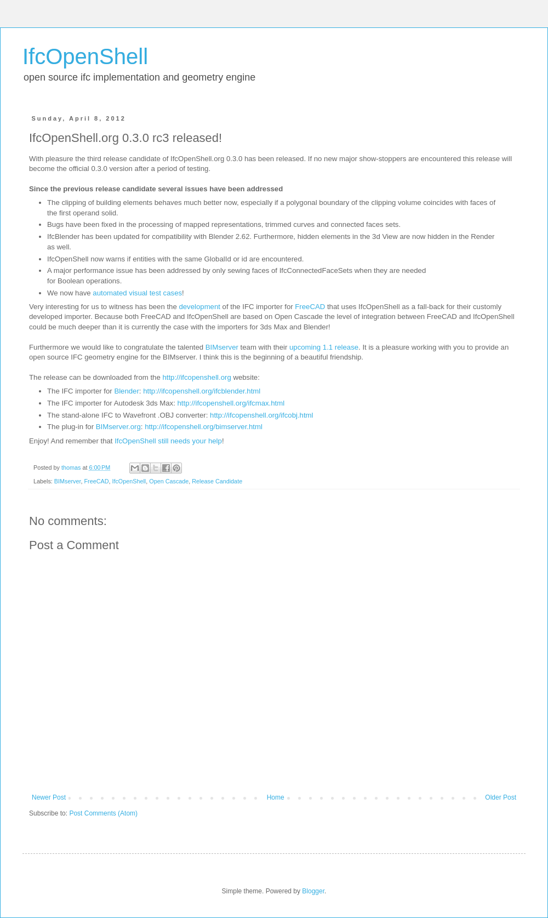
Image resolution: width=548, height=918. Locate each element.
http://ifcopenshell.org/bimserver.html (203, 427)
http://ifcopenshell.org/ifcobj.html (261, 415)
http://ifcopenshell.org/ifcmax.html (230, 403)
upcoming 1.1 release (323, 347)
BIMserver (222, 347)
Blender (126, 391)
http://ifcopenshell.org (196, 377)
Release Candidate (217, 481)
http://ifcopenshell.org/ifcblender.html (201, 391)
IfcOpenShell (85, 56)
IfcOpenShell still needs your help (168, 441)
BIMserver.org (118, 427)
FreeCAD (310, 307)
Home (275, 797)
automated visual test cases (137, 293)
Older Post (500, 797)
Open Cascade (169, 481)
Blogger (313, 891)
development (199, 307)
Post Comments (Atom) (103, 813)
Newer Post (49, 797)
